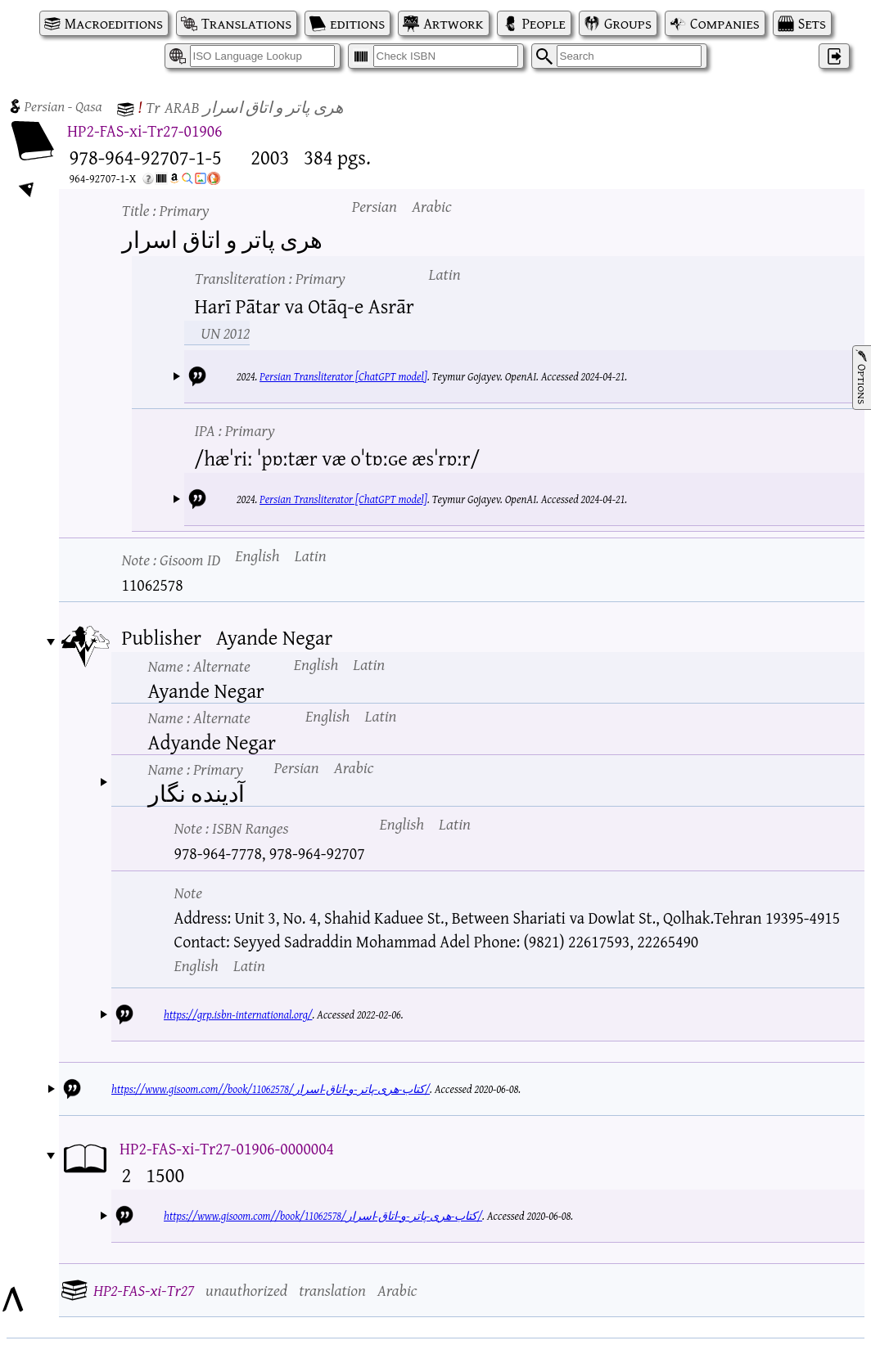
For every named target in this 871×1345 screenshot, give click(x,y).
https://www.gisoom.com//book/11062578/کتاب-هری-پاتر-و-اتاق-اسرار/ (270, 1089)
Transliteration (270, 278)
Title (166, 210)
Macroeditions (114, 23)
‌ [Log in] (834, 56)
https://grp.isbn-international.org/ (238, 1014)
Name (199, 665)
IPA (235, 430)
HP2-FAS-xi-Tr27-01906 (145, 130)
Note (171, 559)
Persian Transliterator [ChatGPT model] (343, 376)
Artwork (453, 23)
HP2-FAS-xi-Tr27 (143, 1290)
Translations (246, 23)
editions (357, 23)
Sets (812, 23)
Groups (628, 23)
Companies (725, 23)
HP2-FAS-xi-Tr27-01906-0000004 (227, 1148)
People (544, 23)
